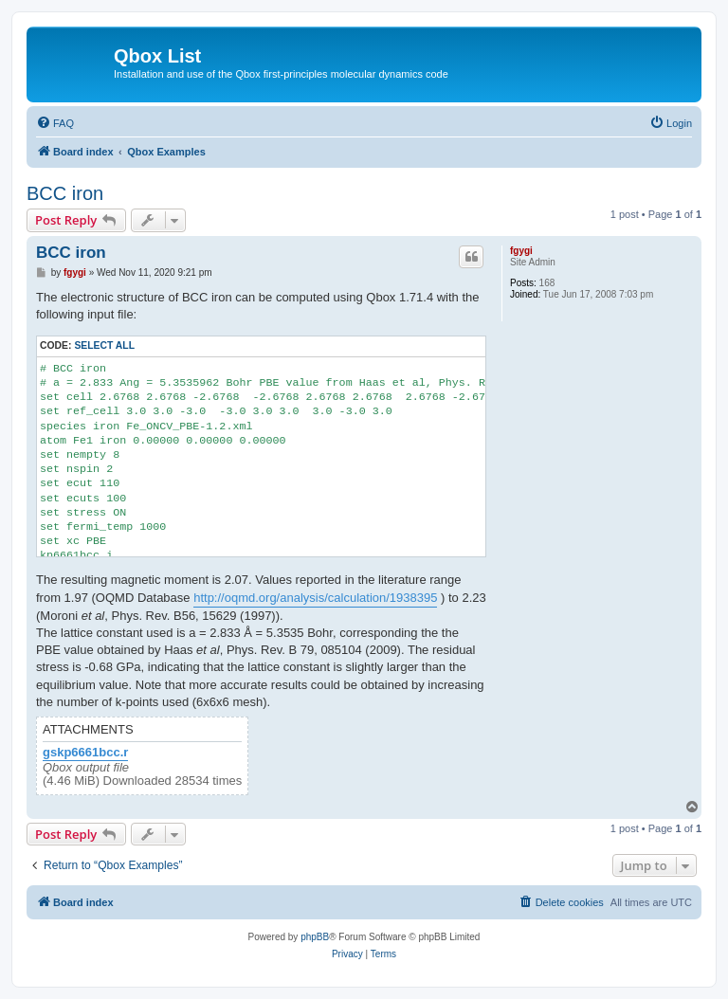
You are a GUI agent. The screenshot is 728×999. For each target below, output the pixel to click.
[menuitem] (55, 123)
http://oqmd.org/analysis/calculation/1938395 (315, 597)
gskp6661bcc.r (85, 752)
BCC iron (65, 193)
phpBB (314, 937)
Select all (104, 345)
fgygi (521, 250)
